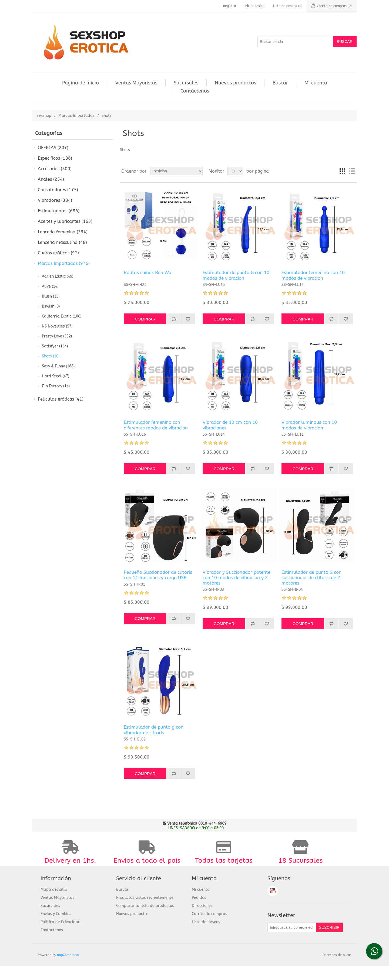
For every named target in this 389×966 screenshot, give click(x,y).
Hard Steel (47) (55, 376)
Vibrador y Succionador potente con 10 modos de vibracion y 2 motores (236, 577)
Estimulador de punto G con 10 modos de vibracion (236, 275)
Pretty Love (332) (57, 336)
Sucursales (186, 83)
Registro (229, 6)
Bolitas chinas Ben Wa (147, 272)
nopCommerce (68, 955)
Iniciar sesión (254, 6)
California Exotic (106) (61, 316)
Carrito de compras (209, 914)
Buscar (280, 83)
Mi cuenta (315, 83)
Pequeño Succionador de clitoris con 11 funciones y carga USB (158, 574)
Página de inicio (80, 83)
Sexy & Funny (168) (58, 366)
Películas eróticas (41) (60, 399)
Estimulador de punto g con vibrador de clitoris (153, 729)
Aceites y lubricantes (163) (65, 221)
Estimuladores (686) (58, 210)
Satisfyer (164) (55, 346)
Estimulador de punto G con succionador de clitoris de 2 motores (311, 577)
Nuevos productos (235, 83)
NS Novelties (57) (57, 326)
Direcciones (202, 905)
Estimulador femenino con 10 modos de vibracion (313, 275)
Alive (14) (50, 286)
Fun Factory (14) (56, 386)
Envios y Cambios (56, 914)
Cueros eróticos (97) (58, 252)
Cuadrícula (342, 171)
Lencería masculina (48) (62, 242)
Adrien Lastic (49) (57, 276)
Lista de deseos (206, 922)
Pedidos (199, 897)
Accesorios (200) (55, 168)
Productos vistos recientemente (144, 897)
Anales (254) (51, 179)
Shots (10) (50, 356)
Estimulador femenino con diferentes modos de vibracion (156, 424)
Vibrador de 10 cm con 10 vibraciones (230, 424)
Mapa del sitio (54, 889)
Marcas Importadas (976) (64, 263)
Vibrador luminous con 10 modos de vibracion (309, 424)
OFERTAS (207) (53, 147)
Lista (352, 171)
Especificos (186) (55, 158)
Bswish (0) (51, 306)
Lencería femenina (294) (63, 231)
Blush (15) (50, 296)
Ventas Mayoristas (136, 83)
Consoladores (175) (58, 189)
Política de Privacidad (61, 922)
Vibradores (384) (55, 200)
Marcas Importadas (76, 115)
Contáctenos (194, 91)
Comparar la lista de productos (145, 905)
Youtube (272, 891)
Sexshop (43, 115)
